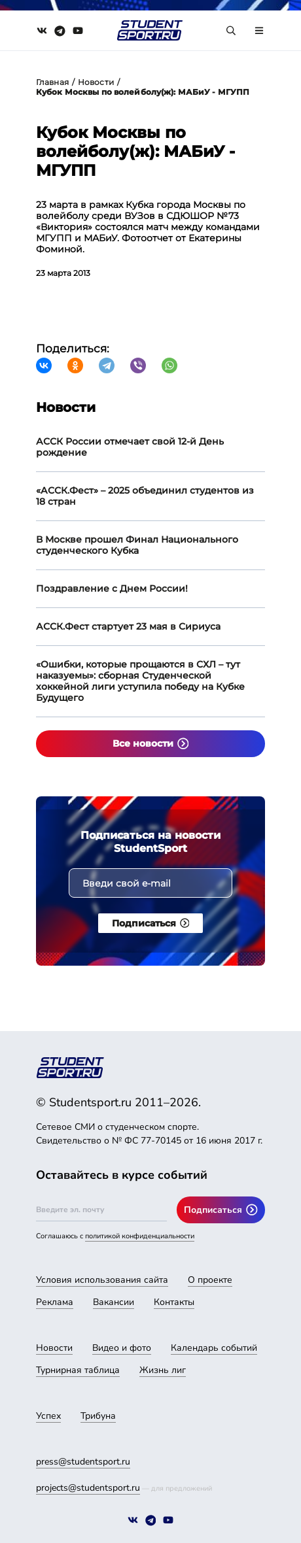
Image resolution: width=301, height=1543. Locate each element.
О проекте (210, 1280)
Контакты (174, 1302)
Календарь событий (214, 1348)
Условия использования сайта (102, 1280)
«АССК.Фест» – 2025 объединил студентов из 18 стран (145, 495)
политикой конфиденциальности (139, 1236)
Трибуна (98, 1416)
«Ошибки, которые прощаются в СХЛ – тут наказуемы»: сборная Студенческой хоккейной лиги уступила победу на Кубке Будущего (140, 681)
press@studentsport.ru (83, 1461)
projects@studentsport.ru (88, 1488)
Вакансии (113, 1302)
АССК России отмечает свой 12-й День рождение (130, 446)
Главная (52, 82)
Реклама (54, 1302)
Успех (48, 1416)
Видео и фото (121, 1348)
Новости (96, 82)
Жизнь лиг (162, 1370)
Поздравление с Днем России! (112, 588)
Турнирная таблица (78, 1370)
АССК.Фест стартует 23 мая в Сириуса (128, 626)
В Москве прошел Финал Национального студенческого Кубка (137, 545)
